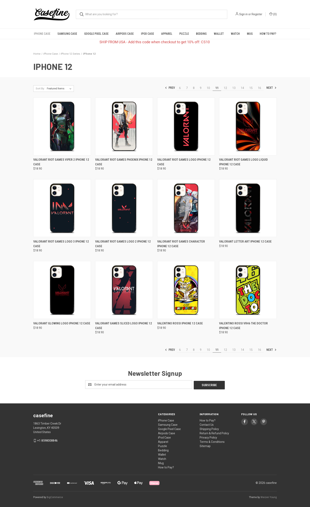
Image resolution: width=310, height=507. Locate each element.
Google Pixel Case (96, 33)
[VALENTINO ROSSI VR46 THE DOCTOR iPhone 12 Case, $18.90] (248, 290)
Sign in (243, 14)
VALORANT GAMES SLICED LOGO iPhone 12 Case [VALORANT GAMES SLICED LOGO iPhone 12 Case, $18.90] (123, 326)
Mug (250, 33)
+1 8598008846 (47, 440)
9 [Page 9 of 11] (200, 88)
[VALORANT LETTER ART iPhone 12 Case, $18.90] (248, 208)
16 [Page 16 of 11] (259, 88)
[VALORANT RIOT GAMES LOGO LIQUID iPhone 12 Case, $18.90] (248, 126)
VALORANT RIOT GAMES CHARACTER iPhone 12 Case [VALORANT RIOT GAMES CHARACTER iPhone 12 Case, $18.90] (181, 244)
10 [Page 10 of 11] (208, 88)
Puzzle (184, 33)
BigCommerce (55, 496)
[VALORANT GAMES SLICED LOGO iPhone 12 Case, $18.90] (124, 290)
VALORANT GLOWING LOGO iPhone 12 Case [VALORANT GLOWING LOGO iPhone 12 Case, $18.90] (61, 323)
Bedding (201, 33)
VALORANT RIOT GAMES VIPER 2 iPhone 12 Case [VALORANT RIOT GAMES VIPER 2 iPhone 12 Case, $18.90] (61, 162)
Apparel (166, 33)
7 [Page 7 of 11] (187, 88)
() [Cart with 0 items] (273, 14)
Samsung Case (67, 33)
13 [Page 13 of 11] (234, 88)
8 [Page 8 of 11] (194, 88)
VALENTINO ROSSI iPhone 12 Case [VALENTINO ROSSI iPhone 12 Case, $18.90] (180, 323)
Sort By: (40, 88)
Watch (235, 33)
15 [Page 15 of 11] (251, 88)
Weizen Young (268, 496)
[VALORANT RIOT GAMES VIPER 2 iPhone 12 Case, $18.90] (62, 126)
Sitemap (205, 445)
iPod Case (147, 33)
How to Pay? (268, 33)
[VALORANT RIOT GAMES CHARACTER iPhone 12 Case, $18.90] (186, 208)
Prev (170, 88)
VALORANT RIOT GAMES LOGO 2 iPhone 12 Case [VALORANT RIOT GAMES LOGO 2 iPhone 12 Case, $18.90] (123, 244)
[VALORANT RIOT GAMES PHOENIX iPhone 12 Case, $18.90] (124, 126)
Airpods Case (125, 33)
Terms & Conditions (212, 441)
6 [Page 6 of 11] (180, 88)
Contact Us (207, 424)
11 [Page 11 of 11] (217, 88)
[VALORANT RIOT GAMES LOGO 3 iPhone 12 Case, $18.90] (62, 208)
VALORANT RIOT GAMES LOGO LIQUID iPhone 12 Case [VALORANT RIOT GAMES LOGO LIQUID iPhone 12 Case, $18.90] (243, 162)
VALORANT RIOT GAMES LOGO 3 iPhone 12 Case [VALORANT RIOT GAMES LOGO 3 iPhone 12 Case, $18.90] (61, 244)
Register (257, 14)
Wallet (219, 33)
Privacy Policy (208, 437)
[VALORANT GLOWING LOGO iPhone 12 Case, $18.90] (62, 290)
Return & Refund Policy (214, 432)
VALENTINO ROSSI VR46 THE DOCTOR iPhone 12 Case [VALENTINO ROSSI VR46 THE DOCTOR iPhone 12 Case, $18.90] (243, 326)
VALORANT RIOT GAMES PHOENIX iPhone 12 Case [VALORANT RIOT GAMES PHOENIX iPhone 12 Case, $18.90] (123, 162)
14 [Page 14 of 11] (242, 88)
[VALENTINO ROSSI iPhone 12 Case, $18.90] (186, 290)
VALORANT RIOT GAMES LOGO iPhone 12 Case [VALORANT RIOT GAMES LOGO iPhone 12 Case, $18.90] (184, 162)
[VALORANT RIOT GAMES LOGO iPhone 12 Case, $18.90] (186, 126)
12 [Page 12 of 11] (225, 88)
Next (271, 88)
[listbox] (60, 89)
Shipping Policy (209, 428)
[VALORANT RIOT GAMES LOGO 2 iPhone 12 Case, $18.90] (124, 208)
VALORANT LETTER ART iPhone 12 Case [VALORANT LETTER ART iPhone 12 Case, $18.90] (245, 241)
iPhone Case (42, 33)
